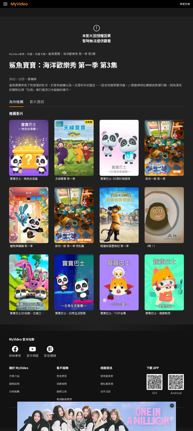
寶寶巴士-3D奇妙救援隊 (116, 179)
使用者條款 (110, 377)
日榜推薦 (15, 394)
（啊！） (151, 246)
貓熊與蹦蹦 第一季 (22, 246)
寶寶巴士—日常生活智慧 (71, 314)
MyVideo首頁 (18, 54)
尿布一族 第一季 (156, 179)
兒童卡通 (45, 54)
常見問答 (62, 377)
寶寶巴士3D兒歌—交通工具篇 (26, 314)
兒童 (33, 54)
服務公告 (62, 394)
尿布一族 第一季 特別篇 (70, 246)
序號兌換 (185, 4)
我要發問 (62, 385)
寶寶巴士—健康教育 (158, 314)
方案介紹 (15, 377)
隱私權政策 (110, 385)
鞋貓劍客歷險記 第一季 (115, 246)
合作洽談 (109, 394)
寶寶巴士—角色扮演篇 (25, 179)
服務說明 (15, 385)
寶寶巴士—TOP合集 (113, 314)
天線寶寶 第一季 (66, 179)
